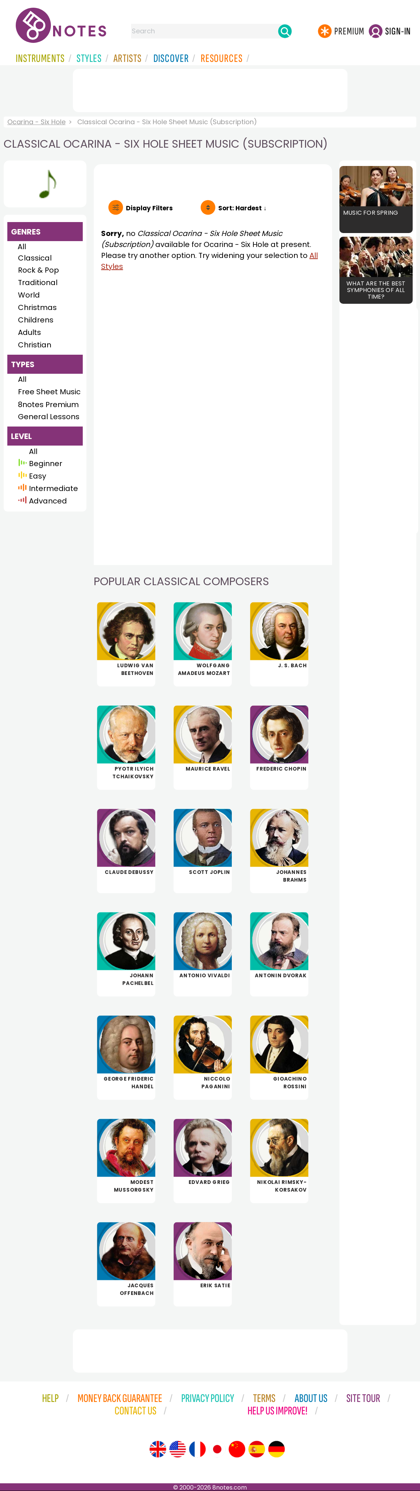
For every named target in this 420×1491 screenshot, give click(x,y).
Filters (149, 208)
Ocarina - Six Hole (36, 121)
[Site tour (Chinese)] (237, 1449)
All (22, 246)
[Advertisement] (210, 89)
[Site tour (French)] (197, 1449)
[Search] (285, 31)
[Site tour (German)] (276, 1449)
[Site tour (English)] (158, 1449)
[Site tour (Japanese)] (217, 1449)
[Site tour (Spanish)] (257, 1449)
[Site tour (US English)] (177, 1449)
